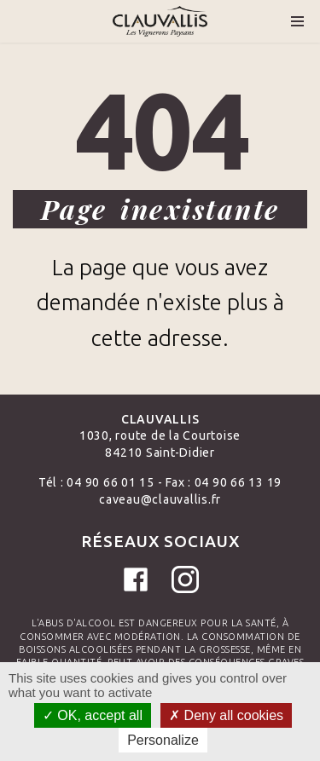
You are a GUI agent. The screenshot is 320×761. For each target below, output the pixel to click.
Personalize (163, 740)
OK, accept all (93, 715)
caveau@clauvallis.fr (160, 499)
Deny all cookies (226, 715)
